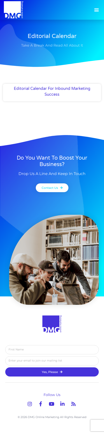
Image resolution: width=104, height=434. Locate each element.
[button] (96, 9)
